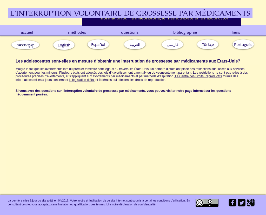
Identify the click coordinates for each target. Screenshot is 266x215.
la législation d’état (82, 80)
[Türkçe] (207, 44)
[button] (243, 44)
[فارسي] (172, 44)
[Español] (98, 44)
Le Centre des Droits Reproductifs (198, 76)
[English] (64, 45)
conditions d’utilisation (171, 200)
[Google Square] (251, 202)
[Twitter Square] (241, 202)
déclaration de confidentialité (137, 204)
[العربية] (134, 44)
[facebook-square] (232, 202)
